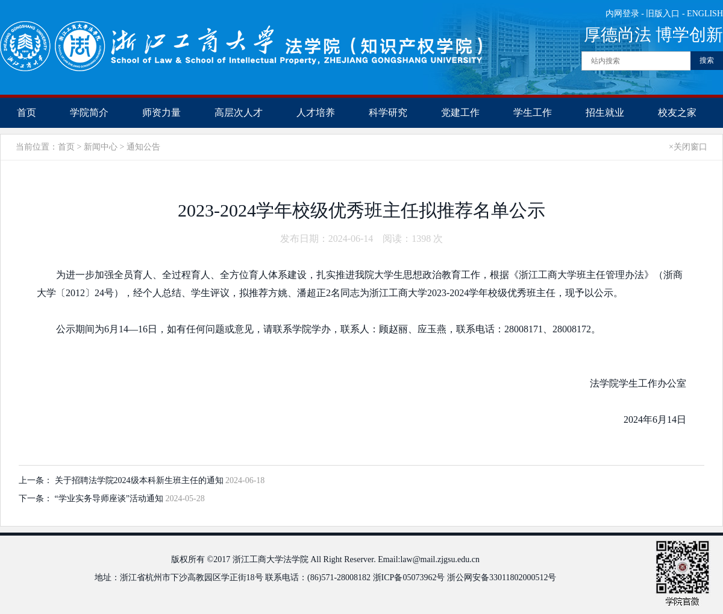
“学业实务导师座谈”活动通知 (110, 498)
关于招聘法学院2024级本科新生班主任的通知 (140, 480)
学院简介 (89, 112)
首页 (26, 112)
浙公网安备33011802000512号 (501, 577)
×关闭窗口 (688, 146)
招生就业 (605, 112)
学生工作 (532, 112)
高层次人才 (238, 112)
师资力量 (161, 112)
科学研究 (388, 112)
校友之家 (677, 112)
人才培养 (315, 112)
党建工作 (460, 112)
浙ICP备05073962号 (409, 577)
